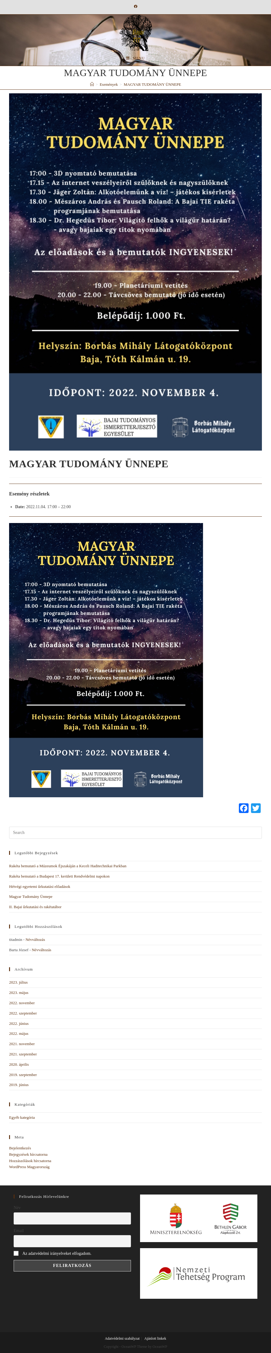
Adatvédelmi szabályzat (122, 1338)
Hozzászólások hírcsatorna (30, 1160)
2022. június (18, 1023)
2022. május (18, 1033)
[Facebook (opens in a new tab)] (135, 6)
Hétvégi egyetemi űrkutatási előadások (39, 886)
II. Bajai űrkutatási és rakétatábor (35, 907)
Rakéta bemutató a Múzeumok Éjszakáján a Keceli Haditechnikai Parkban (67, 866)
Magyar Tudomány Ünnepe (30, 896)
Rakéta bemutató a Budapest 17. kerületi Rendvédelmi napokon (59, 876)
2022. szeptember (23, 1013)
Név (17, 1207)
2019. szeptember (23, 1074)
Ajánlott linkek (155, 1338)
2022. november (22, 1003)
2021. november (22, 1043)
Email (19, 1230)
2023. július (18, 982)
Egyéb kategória (22, 1117)
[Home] (92, 84)
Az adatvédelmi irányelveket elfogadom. (57, 1253)
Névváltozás (35, 939)
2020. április (19, 1064)
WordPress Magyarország (29, 1167)
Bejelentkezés (20, 1148)
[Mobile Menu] (135, 58)
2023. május (18, 992)
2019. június (18, 1084)
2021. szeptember (23, 1054)
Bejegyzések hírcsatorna (28, 1154)
